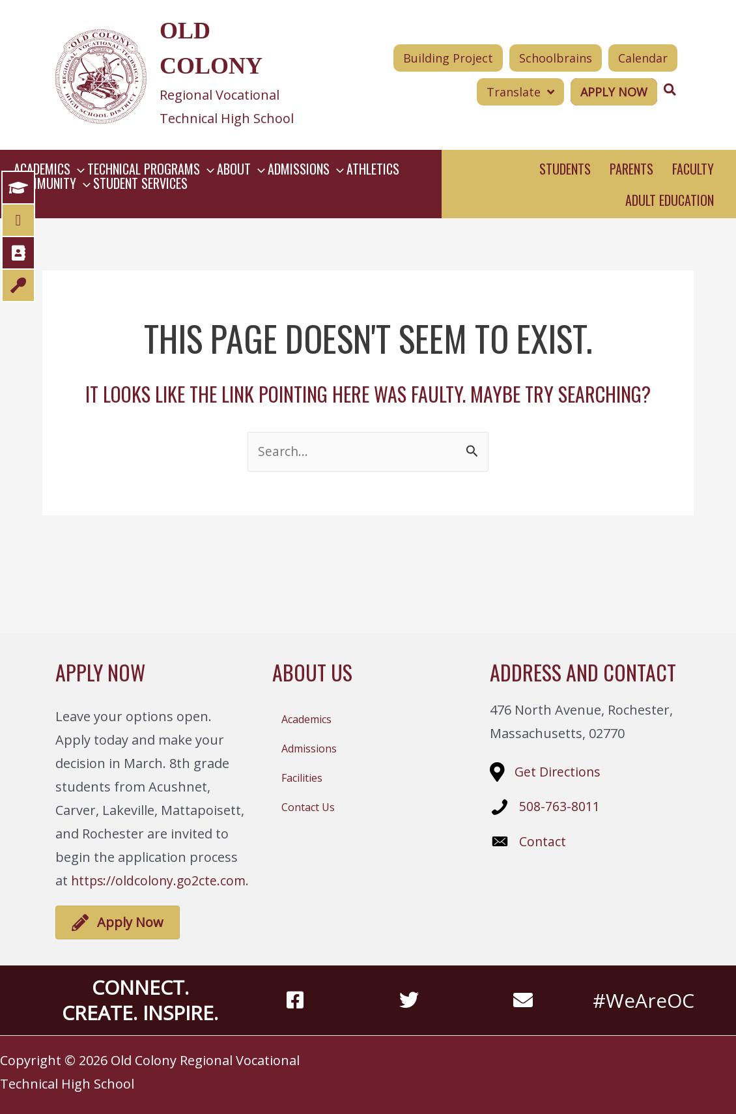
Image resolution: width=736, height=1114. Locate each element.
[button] (88, 168)
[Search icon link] (670, 89)
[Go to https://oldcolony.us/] (179, 75)
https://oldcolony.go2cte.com (160, 880)
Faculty (693, 169)
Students (565, 169)
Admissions (309, 748)
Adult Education (669, 200)
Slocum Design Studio (690, 1060)
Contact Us (308, 807)
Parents (631, 169)
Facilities (301, 778)
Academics (306, 719)
